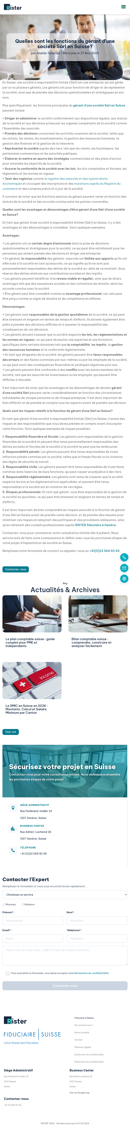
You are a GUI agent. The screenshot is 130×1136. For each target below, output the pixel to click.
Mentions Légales (82, 1047)
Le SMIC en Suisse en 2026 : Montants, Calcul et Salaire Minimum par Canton (27, 709)
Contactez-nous (15, 569)
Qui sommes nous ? (83, 1025)
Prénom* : (8, 912)
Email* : (7, 930)
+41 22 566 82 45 (12, 1105)
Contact (78, 1040)
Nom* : (71, 912)
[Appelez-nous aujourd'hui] (124, 557)
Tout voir (10, 731)
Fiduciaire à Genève (84, 1018)
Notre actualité (81, 1032)
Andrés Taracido (48, 53)
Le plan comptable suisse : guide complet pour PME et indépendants (30, 642)
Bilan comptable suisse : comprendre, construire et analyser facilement (91, 642)
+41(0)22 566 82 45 (104, 551)
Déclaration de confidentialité (91, 973)
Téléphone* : (74, 930)
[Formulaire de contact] (124, 579)
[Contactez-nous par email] (124, 568)
